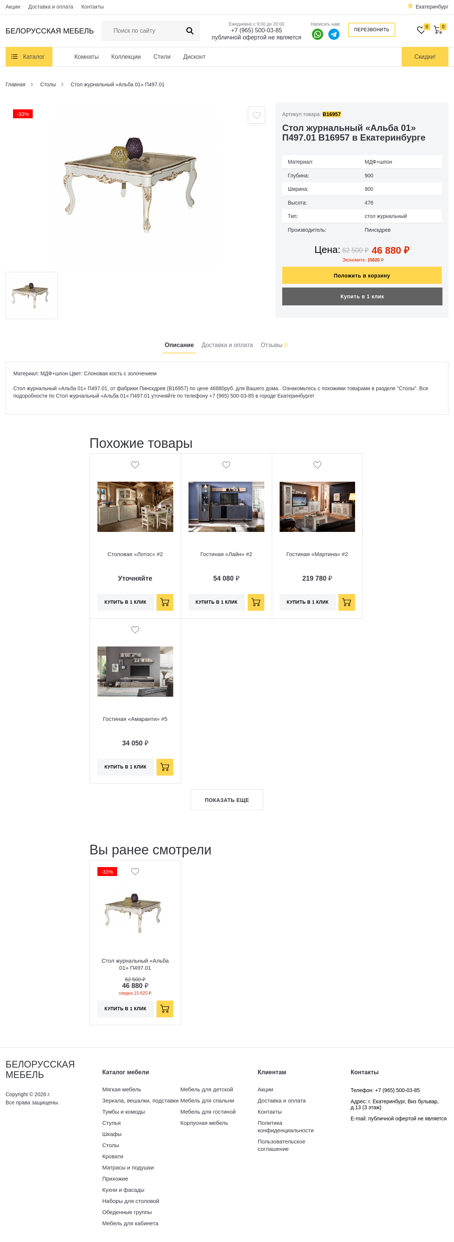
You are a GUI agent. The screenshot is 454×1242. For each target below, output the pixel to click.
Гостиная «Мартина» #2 (317, 554)
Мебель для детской (206, 1089)
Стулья (111, 1123)
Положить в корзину (362, 276)
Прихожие (115, 1178)
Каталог (34, 57)
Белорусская (50, 31)
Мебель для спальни (207, 1100)
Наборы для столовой (130, 1201)
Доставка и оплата (50, 7)
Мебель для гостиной (208, 1111)
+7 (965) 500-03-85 (256, 30)
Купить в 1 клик (362, 296)
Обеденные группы (127, 1212)
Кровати (112, 1156)
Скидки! (424, 57)
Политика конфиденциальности (286, 1126)
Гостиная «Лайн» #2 (226, 554)
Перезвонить (372, 29)
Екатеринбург (432, 7)
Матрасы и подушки (128, 1167)
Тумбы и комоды (123, 1111)
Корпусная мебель (204, 1123)
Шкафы (112, 1134)
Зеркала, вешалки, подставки (140, 1100)
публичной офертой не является (256, 37)
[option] (136, 184)
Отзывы (274, 345)
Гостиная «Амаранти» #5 (135, 719)
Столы (110, 1145)
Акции (13, 7)
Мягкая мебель (121, 1089)
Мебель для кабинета (130, 1223)
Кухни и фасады (123, 1190)
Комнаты (86, 57)
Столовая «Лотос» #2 (135, 554)
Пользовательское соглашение (281, 1145)
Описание (179, 345)
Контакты (92, 7)
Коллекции (126, 57)
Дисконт (194, 57)
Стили (162, 57)
